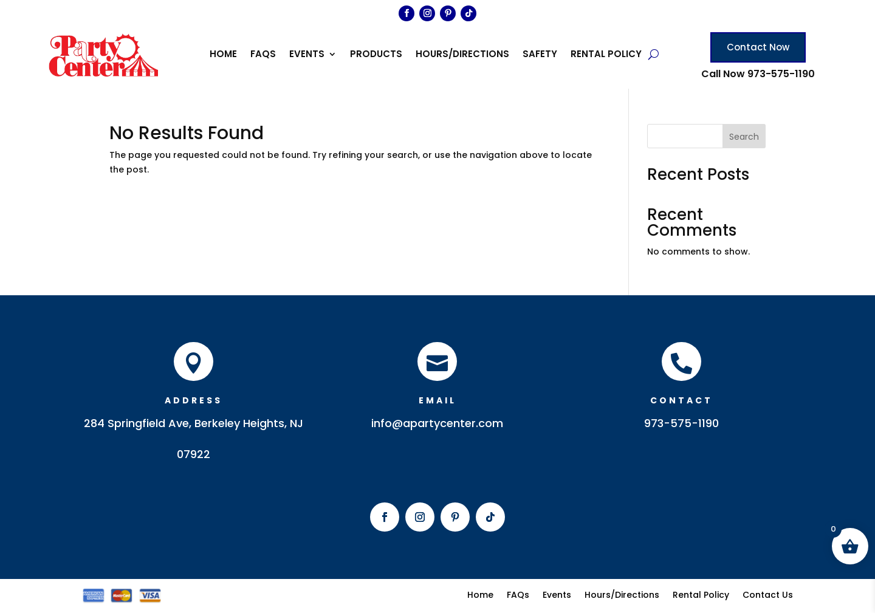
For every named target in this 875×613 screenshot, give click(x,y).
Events (306, 55)
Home (223, 55)
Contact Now (758, 47)
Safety (540, 55)
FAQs (263, 55)
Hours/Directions (462, 55)
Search (744, 137)
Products (376, 55)
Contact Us (768, 594)
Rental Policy (606, 55)
